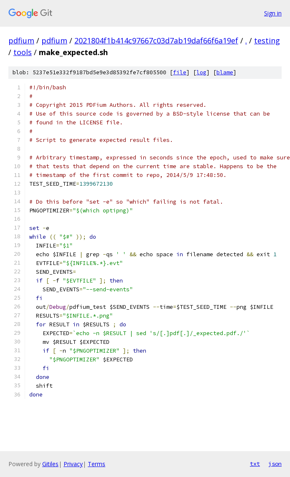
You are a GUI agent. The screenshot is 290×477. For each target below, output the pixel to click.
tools (22, 52)
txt (255, 463)
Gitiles (50, 464)
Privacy (73, 464)
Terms (96, 464)
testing (267, 40)
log (201, 72)
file (179, 72)
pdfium (21, 40)
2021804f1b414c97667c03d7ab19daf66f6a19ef (156, 40)
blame (224, 72)
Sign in (273, 13)
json (275, 463)
